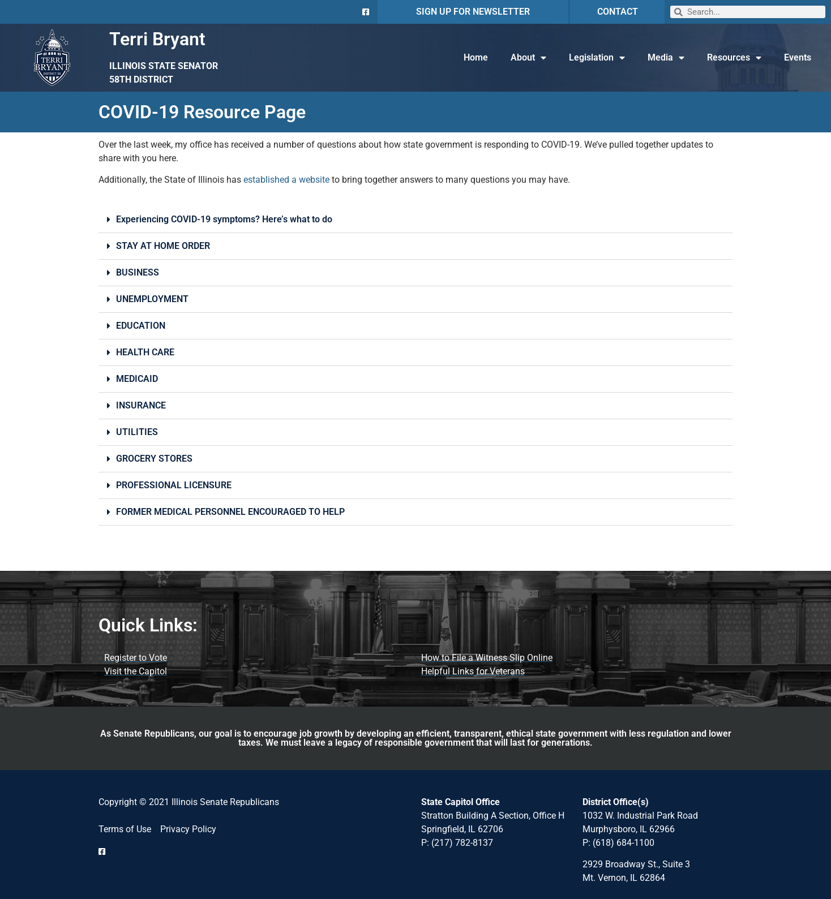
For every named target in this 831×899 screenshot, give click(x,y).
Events (797, 57)
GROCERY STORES (154, 458)
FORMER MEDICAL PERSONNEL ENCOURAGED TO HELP (230, 511)
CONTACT (617, 11)
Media (666, 58)
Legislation (597, 58)
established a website (286, 179)
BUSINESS (137, 272)
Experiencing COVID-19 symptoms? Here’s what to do (224, 219)
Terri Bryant (157, 39)
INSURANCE (141, 405)
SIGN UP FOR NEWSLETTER (473, 11)
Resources (734, 58)
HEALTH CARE (145, 352)
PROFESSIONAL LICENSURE (174, 485)
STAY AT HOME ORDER (163, 245)
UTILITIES (137, 432)
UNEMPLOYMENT (152, 299)
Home (476, 57)
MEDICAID (137, 378)
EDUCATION (140, 325)
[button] (415, 220)
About (528, 58)
